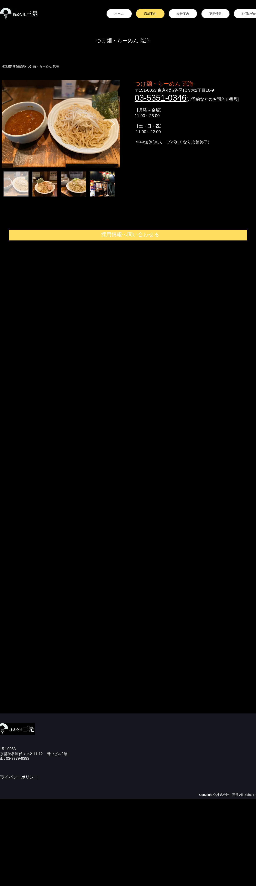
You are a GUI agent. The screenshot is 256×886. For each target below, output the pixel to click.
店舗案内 (18, 66)
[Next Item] (112, 124)
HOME (6, 66)
